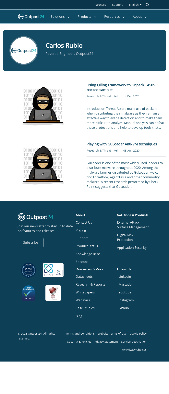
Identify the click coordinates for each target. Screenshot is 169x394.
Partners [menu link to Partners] (100, 4)
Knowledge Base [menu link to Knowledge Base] (88, 254)
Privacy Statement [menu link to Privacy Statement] (106, 341)
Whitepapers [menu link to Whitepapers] (85, 292)
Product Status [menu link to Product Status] (87, 246)
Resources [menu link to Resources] (114, 16)
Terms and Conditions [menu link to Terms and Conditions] (80, 333)
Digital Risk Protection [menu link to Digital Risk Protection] (125, 237)
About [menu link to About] (140, 16)
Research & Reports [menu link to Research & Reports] (90, 284)
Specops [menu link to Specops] (82, 262)
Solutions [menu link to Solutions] (60, 16)
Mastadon (126, 284)
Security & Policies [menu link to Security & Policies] (79, 341)
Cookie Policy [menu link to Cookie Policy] (138, 333)
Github (124, 308)
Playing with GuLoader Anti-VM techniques (122, 144)
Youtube (125, 292)
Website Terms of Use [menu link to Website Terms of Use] (112, 333)
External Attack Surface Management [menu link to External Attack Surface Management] (133, 224)
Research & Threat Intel (102, 96)
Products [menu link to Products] (87, 16)
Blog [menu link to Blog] (79, 316)
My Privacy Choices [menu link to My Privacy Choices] (134, 349)
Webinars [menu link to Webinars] (83, 300)
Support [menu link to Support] (117, 4)
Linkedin (125, 276)
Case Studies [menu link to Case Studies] (85, 308)
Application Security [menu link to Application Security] (132, 247)
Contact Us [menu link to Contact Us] (84, 222)
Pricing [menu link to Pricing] (81, 230)
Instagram (126, 300)
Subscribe (30, 242)
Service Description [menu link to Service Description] (134, 341)
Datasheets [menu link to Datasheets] (84, 276)
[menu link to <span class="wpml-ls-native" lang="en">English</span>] (135, 4)
